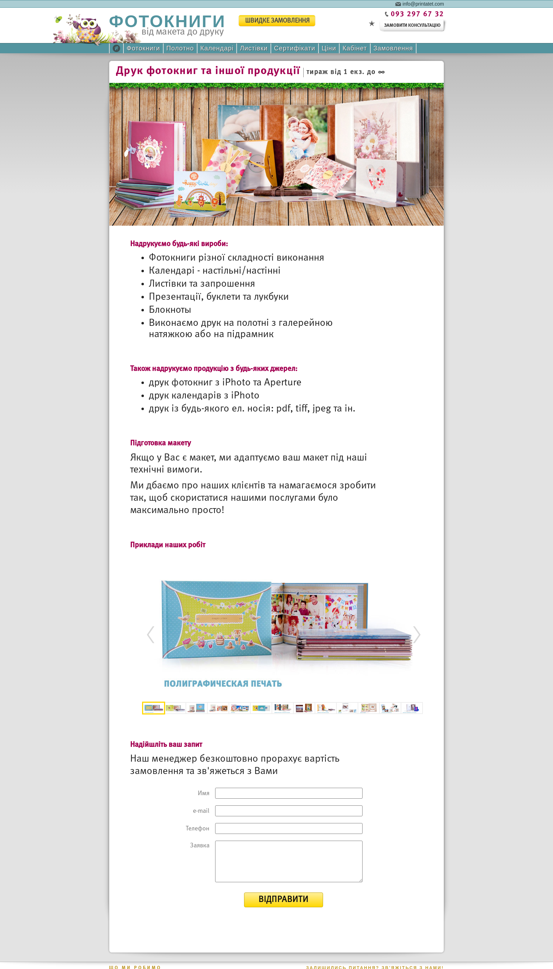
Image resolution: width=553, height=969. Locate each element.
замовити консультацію (412, 25)
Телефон (197, 829)
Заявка (199, 846)
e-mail (201, 811)
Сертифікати (294, 48)
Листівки (254, 48)
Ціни (329, 48)
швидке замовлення (277, 21)
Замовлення (393, 48)
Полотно (180, 48)
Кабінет (354, 48)
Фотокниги (143, 48)
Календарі (216, 48)
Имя (203, 794)
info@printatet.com (423, 3)
